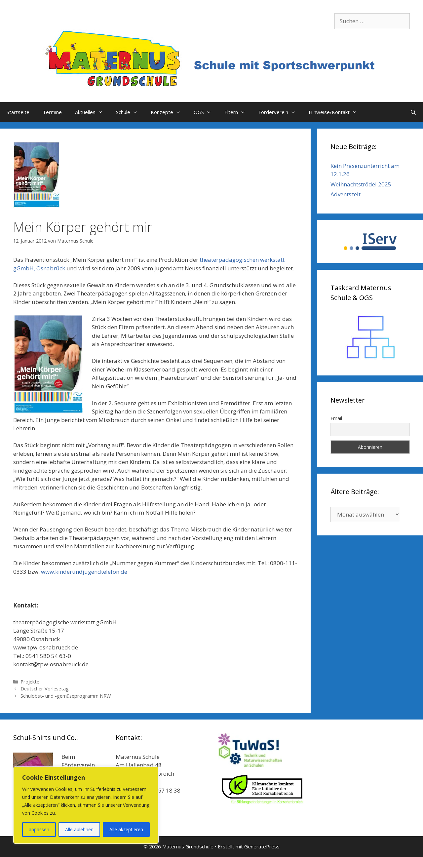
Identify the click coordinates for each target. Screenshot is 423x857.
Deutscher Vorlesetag (44, 688)
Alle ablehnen (79, 829)
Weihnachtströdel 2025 (360, 184)
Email (336, 418)
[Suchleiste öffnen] (413, 112)
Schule (130, 112)
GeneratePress (262, 846)
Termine (52, 112)
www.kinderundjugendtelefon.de (84, 571)
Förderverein (280, 112)
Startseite (18, 112)
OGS (206, 112)
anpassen (39, 829)
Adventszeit (345, 194)
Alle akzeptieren (126, 829)
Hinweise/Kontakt (336, 112)
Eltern (238, 112)
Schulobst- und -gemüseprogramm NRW (65, 696)
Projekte (29, 682)
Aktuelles (92, 112)
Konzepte (169, 112)
